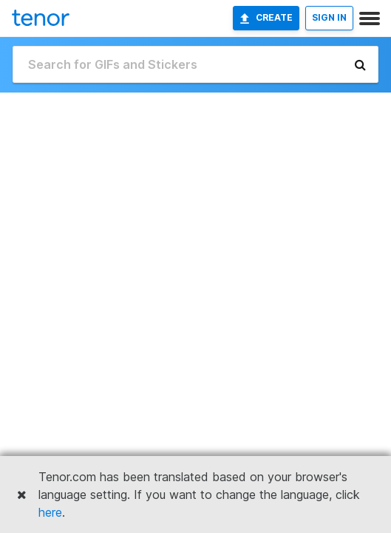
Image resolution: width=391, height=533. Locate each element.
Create (266, 18)
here (50, 512)
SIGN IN (329, 17)
